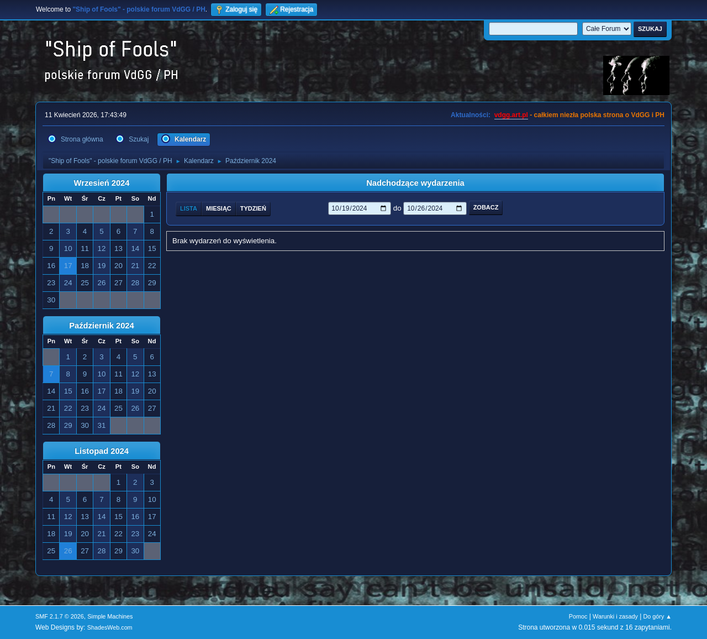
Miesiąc (218, 208)
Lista (188, 208)
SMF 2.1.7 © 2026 (59, 616)
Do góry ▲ (657, 616)
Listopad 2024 (102, 451)
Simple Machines (110, 616)
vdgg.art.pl (511, 115)
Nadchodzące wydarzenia (415, 183)
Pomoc (578, 616)
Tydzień (253, 208)
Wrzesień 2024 (102, 183)
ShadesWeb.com (110, 627)
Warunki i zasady (615, 616)
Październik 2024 (101, 325)
